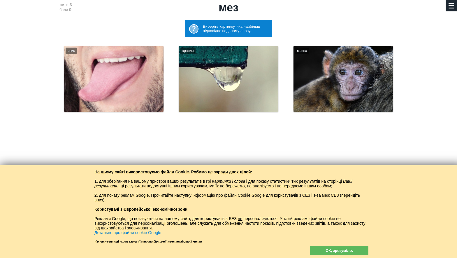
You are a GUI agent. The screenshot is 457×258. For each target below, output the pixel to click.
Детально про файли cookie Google (127, 232)
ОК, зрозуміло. (339, 250)
